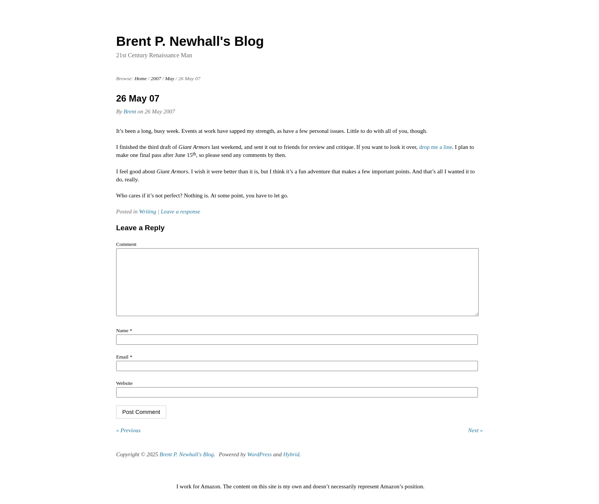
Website (124, 394)
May (169, 78)
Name (124, 342)
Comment (126, 244)
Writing (147, 211)
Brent (130, 111)
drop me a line (435, 147)
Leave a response (181, 211)
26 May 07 (137, 98)
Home (140, 78)
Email (124, 368)
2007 (156, 78)
